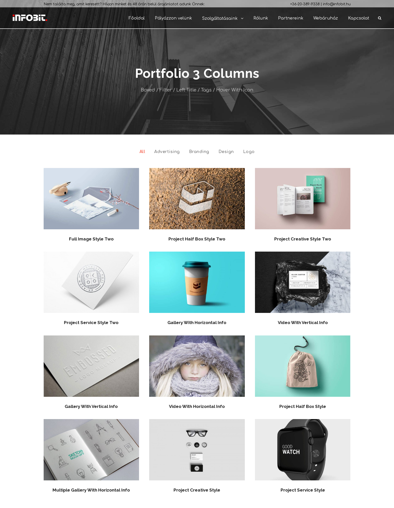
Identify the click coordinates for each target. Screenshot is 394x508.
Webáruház (325, 18)
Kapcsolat (358, 18)
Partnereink (290, 18)
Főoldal (137, 18)
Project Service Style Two (91, 322)
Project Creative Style (197, 490)
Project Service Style (303, 490)
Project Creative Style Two (302, 238)
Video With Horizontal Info (197, 406)
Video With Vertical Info (303, 322)
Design (226, 151)
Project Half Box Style (302, 406)
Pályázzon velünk (173, 18)
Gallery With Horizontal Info (196, 322)
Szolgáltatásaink (219, 18)
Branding (199, 151)
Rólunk (260, 18)
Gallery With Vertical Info (91, 406)
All (142, 151)
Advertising (167, 151)
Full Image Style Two (91, 238)
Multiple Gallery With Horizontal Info (91, 490)
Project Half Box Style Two (196, 238)
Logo (249, 151)
